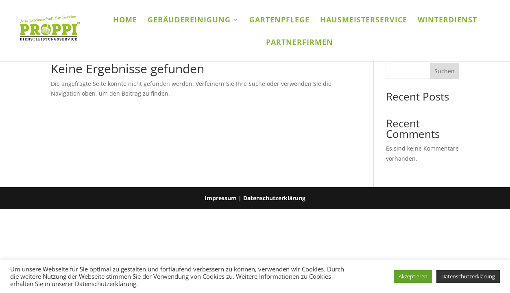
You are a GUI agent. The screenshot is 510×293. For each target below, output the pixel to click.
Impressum (221, 198)
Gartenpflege (279, 20)
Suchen (444, 71)
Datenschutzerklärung (274, 198)
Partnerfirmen (299, 43)
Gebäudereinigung (189, 20)
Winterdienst (447, 20)
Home (125, 20)
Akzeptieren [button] (413, 276)
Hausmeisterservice (363, 20)
